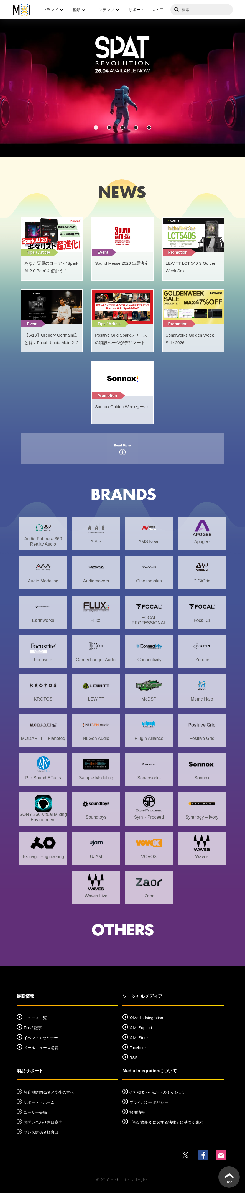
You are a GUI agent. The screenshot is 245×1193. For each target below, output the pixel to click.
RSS (133, 1057)
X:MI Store (138, 1038)
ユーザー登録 (35, 1112)
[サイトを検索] (201, 9)
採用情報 (137, 1112)
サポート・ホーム (39, 1102)
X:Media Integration (146, 1018)
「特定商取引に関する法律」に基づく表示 (166, 1122)
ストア (157, 9)
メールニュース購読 (41, 1048)
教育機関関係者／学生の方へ (49, 1092)
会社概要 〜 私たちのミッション (157, 1092)
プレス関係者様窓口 (41, 1132)
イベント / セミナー (41, 1038)
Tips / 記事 (33, 1028)
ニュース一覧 (35, 1018)
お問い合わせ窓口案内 (43, 1122)
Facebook (137, 1048)
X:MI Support (140, 1028)
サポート (136, 9)
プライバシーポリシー (148, 1102)
